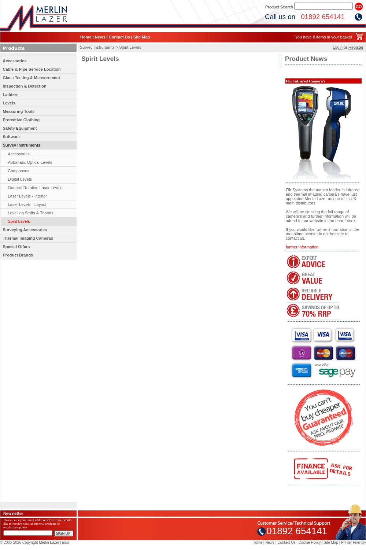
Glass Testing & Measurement (31, 77)
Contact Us (119, 37)
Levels (9, 103)
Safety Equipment (20, 128)
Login (338, 47)
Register (355, 47)
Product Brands (18, 255)
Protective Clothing (21, 120)
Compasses (18, 171)
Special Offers (16, 246)
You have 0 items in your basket (323, 37)
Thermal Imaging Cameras (28, 238)
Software (11, 136)
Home (86, 37)
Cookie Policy (310, 542)
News (100, 37)
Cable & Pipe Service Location (32, 69)
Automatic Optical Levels (30, 162)
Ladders (11, 94)
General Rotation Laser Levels (35, 187)
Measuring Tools (19, 111)
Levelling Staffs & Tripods (30, 213)
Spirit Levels (19, 221)
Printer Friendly (353, 542)
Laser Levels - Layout (27, 204)
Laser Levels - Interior (27, 196)
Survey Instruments (22, 145)
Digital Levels (20, 179)
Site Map (141, 37)
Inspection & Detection (25, 86)
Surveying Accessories (25, 230)
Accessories (15, 61)
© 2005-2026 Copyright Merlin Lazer (29, 542)
